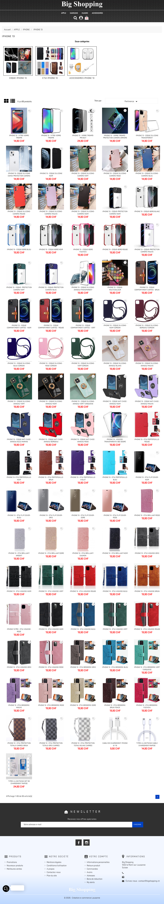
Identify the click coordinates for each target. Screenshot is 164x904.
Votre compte (98, 856)
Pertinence (132, 102)
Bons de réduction (94, 879)
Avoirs (89, 872)
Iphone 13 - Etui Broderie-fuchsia (147, 706)
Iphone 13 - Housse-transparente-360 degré (115, 440)
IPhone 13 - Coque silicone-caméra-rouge (19, 212)
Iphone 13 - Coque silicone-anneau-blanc (115, 364)
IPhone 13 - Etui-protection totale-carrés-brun (19, 744)
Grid (6, 101)
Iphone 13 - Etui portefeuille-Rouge (147, 440)
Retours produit (93, 865)
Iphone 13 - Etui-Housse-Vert (51, 591)
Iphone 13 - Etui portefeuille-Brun (51, 478)
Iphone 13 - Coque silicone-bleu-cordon (19, 364)
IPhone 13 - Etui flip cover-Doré (82, 516)
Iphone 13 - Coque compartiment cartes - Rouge (51, 326)
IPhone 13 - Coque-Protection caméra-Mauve (147, 250)
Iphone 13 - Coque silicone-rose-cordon (50, 364)
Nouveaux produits (15, 865)
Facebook (78, 842)
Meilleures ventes (14, 869)
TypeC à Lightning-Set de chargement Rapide (19, 782)
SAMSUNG (74, 13)
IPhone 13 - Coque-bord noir (51, 249)
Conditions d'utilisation (57, 865)
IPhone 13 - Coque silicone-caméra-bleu (147, 174)
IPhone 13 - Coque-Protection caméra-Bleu (51, 288)
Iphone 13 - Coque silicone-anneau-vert (19, 402)
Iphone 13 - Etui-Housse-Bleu (115, 591)
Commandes (92, 869)
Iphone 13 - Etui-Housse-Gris (147, 553)
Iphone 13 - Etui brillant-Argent (19, 554)
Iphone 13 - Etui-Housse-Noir (19, 591)
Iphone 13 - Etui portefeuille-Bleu (115, 478)
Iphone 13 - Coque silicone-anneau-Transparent (83, 288)
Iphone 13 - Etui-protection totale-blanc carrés (83, 744)
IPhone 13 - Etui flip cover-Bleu (19, 516)
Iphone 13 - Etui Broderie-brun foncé (115, 706)
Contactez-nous (53, 872)
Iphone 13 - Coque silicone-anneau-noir (50, 402)
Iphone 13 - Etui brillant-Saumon (83, 554)
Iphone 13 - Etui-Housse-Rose (51, 667)
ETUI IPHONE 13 (50, 78)
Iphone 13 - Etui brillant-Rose (147, 515)
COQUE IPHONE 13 (18, 78)
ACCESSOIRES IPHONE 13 (81, 78)
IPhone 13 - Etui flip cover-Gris (51, 516)
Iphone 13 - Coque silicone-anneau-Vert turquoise (83, 402)
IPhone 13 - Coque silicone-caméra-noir (83, 212)
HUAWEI (85, 13)
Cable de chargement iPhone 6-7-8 (115, 744)
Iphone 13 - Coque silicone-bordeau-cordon (147, 326)
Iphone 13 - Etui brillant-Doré (51, 553)
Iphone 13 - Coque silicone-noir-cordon (115, 326)
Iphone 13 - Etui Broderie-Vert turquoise (147, 668)
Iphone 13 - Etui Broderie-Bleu (115, 667)
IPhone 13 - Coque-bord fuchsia (83, 250)
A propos (50, 869)
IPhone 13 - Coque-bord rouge (115, 249)
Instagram (86, 842)
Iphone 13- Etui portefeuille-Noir (19, 478)
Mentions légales (54, 862)
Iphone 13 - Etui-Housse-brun (147, 591)
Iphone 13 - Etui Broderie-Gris (83, 667)
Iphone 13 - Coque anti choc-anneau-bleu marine (19, 440)
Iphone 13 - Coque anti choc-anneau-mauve (147, 402)
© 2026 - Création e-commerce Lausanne (82, 898)
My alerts (91, 882)
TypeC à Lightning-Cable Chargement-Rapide (147, 744)
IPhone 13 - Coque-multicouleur (115, 288)
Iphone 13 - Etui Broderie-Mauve (19, 706)
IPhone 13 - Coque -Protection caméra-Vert (19, 288)
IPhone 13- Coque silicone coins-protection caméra (19, 174)
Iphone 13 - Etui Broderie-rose (51, 705)
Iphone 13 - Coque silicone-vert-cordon (83, 364)
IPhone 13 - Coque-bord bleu (19, 249)
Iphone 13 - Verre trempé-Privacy (83, 136)
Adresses (91, 875)
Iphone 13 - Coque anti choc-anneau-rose (83, 440)
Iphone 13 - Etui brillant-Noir (115, 553)
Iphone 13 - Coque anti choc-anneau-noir (115, 402)
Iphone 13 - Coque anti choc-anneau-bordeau (51, 440)
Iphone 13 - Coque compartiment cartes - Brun (146, 288)
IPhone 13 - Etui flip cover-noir (147, 478)
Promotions (12, 862)
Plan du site (52, 875)
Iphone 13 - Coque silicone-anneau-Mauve (147, 364)
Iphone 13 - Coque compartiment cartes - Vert (83, 326)
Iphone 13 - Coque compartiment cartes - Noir (19, 326)
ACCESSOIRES (97, 13)
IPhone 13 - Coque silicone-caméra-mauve (50, 212)
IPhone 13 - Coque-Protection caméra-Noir (115, 212)
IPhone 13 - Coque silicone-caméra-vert (83, 174)
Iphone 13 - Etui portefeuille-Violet (83, 478)
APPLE (63, 13)
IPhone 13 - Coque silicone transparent (147, 136)
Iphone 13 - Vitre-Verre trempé (19, 136)
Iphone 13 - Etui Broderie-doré (83, 705)
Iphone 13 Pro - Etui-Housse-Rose (19, 630)
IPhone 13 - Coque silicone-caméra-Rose (115, 174)
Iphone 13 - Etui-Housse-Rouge (83, 591)
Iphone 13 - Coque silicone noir (51, 174)
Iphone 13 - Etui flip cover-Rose (115, 516)
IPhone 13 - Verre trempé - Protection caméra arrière (115, 136)
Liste (12, 102)
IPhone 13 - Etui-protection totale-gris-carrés (51, 744)
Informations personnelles (98, 862)
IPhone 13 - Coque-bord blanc (147, 211)
